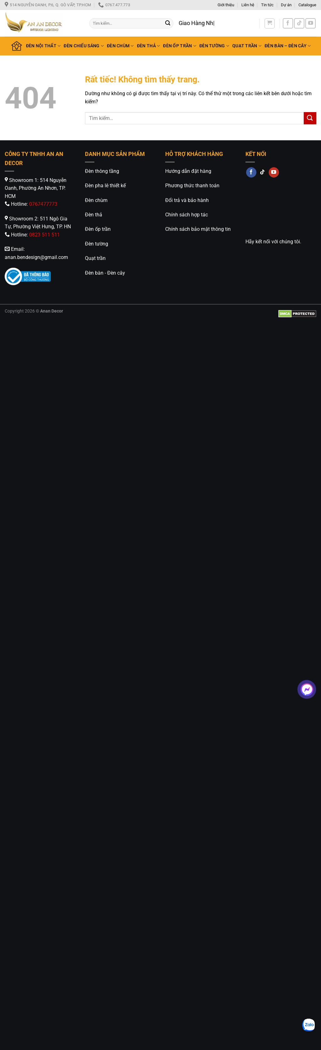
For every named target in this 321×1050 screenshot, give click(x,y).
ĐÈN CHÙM (120, 46)
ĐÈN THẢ (148, 46)
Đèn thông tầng (102, 171)
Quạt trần (95, 258)
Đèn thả (93, 215)
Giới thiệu (226, 5)
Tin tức (267, 5)
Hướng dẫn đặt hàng (188, 171)
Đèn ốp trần (98, 229)
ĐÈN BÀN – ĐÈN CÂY (288, 46)
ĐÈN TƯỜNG (214, 46)
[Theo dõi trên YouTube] (310, 23)
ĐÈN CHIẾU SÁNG (84, 46)
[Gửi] (167, 23)
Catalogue (307, 5)
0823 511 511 (44, 235)
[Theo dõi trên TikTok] (299, 23)
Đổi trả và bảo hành (187, 200)
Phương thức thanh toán (192, 186)
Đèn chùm (96, 200)
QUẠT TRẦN (246, 46)
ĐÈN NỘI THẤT (43, 46)
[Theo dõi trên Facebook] (288, 23)
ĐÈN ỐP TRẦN (179, 46)
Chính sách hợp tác (186, 215)
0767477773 (43, 204)
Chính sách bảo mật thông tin (198, 229)
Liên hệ (247, 5)
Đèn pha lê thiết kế (105, 186)
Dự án (286, 5)
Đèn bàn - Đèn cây (105, 273)
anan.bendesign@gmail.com (36, 257)
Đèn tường (96, 244)
